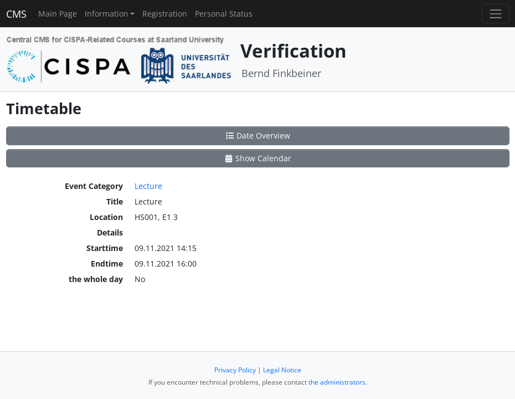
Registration (164, 13)
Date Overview (258, 135)
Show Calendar (258, 158)
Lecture (148, 186)
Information (106, 13)
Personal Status (224, 13)
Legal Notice (282, 370)
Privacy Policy (235, 370)
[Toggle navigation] (495, 13)
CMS (16, 14)
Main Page (57, 13)
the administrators (336, 382)
